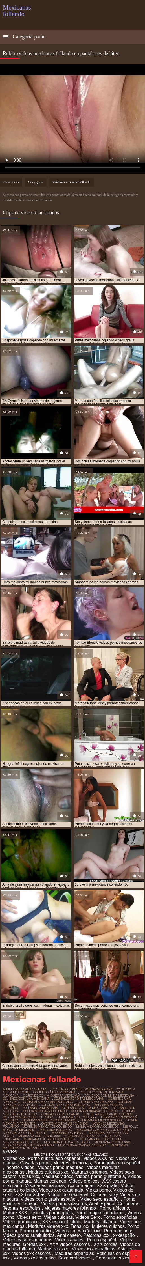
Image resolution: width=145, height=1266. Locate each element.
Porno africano (114, 1208)
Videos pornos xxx (21, 1221)
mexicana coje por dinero (25, 1132)
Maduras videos (58, 1176)
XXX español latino (62, 1221)
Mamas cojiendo (50, 1181)
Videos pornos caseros (64, 1203)
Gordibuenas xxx (113, 1258)
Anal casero (69, 1235)
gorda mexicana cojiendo (45, 1111)
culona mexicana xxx (95, 1101)
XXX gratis (107, 1185)
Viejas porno (98, 1190)
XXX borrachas (30, 1194)
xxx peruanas (80, 1185)
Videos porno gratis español (49, 1199)
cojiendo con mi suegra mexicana (51, 1095)
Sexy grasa (35, 182)
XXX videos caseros (70, 1244)
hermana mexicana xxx (77, 1117)
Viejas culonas (58, 1217)
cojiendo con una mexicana (26, 1098)
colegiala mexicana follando (48, 1101)
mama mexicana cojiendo (97, 1126)
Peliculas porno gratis (51, 1212)
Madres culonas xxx (48, 1172)
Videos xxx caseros (32, 1253)
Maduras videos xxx (48, 1226)
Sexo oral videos (75, 1258)
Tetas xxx (80, 1226)
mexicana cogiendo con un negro (104, 1129)
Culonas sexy (104, 1194)
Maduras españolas (74, 1253)
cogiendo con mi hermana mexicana (82, 1089)
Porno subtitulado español (54, 1158)
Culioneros (129, 1203)
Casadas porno (35, 1162)
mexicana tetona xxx (112, 1142)
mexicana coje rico (68, 1132)
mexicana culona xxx (82, 1136)
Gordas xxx (35, 1244)
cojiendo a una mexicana (54, 1092)
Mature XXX (15, 1212)
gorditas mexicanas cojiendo (108, 1114)
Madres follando (100, 1221)
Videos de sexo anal (68, 1194)
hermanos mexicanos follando (49, 1120)
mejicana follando (56, 1129)
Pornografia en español (116, 1162)
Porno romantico (36, 1230)
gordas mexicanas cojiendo (94, 1111)
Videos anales (70, 1239)
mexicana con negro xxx (39, 1136)
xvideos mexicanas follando (72, 182)
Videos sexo (29, 1217)
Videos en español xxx (78, 1230)
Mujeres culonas (108, 1226)
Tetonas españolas (22, 1208)
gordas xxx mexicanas (60, 1114)
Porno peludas (118, 1230)
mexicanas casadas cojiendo (82, 1145)
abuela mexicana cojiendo (25, 1089)
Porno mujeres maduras (100, 1212)
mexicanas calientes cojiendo (28, 1145)
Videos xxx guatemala (61, 1190)
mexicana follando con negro (49, 1139)
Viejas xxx (29, 1176)
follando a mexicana (40, 1108)
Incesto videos (20, 1167)
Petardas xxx (97, 1235)
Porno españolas (121, 1217)
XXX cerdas (105, 1244)
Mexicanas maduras (45, 1185)
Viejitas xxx (14, 1158)
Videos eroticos (84, 1181)
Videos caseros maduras (27, 1239)
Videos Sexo (88, 1217)
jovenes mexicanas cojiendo (64, 1123)
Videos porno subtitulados (29, 1235)
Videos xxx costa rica (34, 1258)
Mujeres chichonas (72, 1162)
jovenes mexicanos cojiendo (47, 1126)
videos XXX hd (98, 1158)
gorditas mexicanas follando (28, 1117)
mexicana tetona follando (67, 1142)
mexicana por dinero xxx (101, 1139)
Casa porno (11, 182)
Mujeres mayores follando (70, 1208)
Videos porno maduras (61, 1167)
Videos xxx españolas (93, 1248)
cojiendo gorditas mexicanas (79, 1098)
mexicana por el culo (21, 1142)
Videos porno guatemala (100, 1176)
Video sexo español (100, 1199)
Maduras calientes (89, 1172)
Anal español (102, 1203)
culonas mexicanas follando (65, 1104)
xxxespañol (125, 1235)
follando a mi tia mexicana (85, 1108)
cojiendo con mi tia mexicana (109, 1095)
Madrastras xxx (53, 1248)
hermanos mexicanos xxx (101, 1120)
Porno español (102, 1239)
